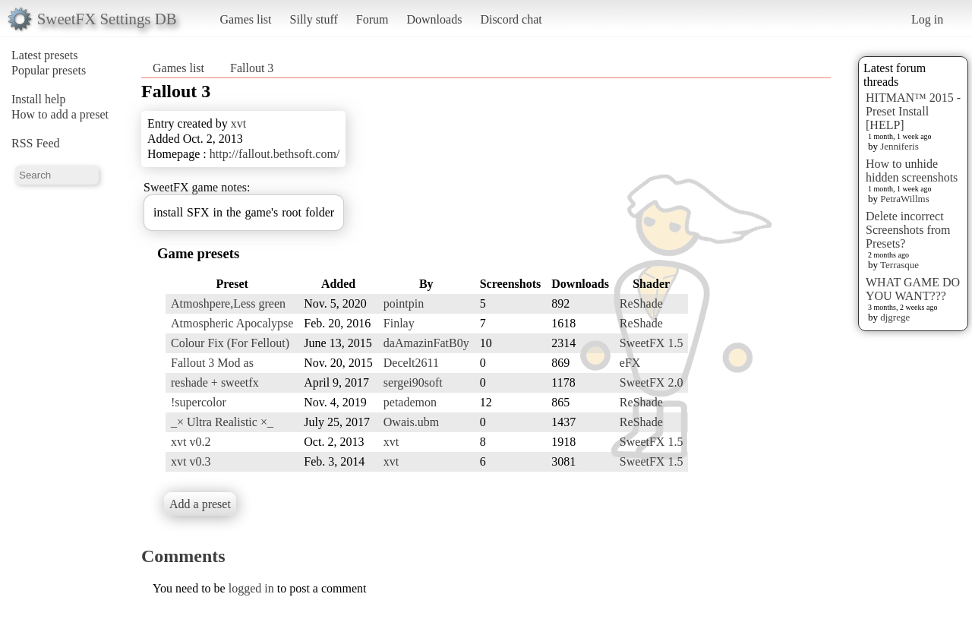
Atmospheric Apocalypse (232, 323)
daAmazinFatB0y (426, 342)
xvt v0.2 (190, 441)
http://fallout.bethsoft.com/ (275, 153)
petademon (410, 402)
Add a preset (200, 504)
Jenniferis (899, 146)
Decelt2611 (411, 362)
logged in (251, 588)
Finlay (399, 323)
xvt (238, 123)
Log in (927, 19)
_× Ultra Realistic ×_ (222, 421)
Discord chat (510, 19)
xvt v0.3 (190, 461)
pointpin (403, 303)
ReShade (641, 303)
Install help (38, 99)
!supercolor (198, 402)
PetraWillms (904, 198)
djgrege (895, 317)
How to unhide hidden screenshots (912, 170)
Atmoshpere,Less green (228, 303)
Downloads (434, 19)
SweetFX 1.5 (651, 342)
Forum (372, 19)
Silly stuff (314, 19)
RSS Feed (35, 143)
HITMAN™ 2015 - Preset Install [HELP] (913, 111)
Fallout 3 (251, 68)
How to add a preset (60, 114)
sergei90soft (413, 382)
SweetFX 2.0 (651, 382)
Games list (246, 19)
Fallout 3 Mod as (212, 362)
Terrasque (899, 264)
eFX (630, 362)
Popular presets (48, 70)
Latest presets (44, 55)
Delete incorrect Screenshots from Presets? (908, 230)
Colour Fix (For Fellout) (230, 342)
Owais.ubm (411, 421)
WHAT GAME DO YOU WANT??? (913, 289)
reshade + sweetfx (215, 382)
